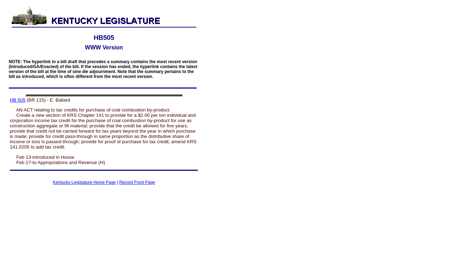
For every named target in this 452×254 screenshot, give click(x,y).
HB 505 (17, 100)
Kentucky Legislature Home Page (84, 182)
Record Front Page (137, 182)
